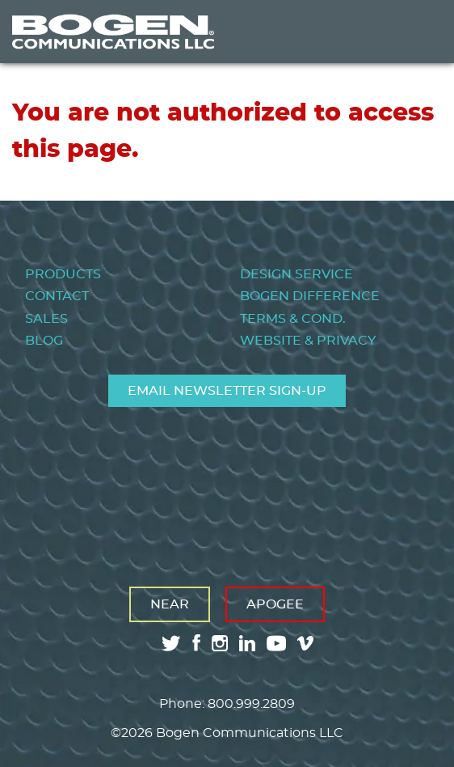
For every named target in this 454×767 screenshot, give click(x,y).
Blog (44, 340)
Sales (46, 318)
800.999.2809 (251, 703)
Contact (57, 296)
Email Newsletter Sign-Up (227, 390)
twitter (171, 643)
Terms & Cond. (293, 318)
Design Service (296, 274)
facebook (196, 642)
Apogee (275, 604)
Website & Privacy (308, 340)
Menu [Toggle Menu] (417, 31)
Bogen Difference (310, 296)
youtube (276, 643)
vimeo (307, 643)
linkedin (247, 643)
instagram (220, 643)
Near (169, 604)
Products (63, 274)
